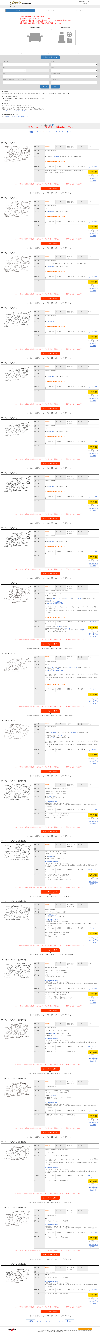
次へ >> (69, 132)
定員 (4, 73)
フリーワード (55, 79)
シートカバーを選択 (50, 188)
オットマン (79, 598)
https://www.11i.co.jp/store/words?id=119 (17, 116)
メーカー (5, 61)
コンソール (52, 737)
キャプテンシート (72, 667)
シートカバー (20, 10)
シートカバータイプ (57, 73)
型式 (52, 67)
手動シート (51, 211)
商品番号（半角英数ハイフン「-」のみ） (14, 79)
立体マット (50, 10)
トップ (13, 6)
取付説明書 (93, 172)
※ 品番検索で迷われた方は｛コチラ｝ (55, 161)
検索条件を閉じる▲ (50, 57)
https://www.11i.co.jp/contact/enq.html (15, 110)
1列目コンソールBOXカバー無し (55, 603)
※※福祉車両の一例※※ (52, 801)
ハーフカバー (58, 601)
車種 (52, 61)
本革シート (60, 626)
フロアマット (80, 10)
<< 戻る (30, 132)
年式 (4, 67)
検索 (55, 87)
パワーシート (55, 156)
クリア (44, 87)
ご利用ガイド (85, 3)
